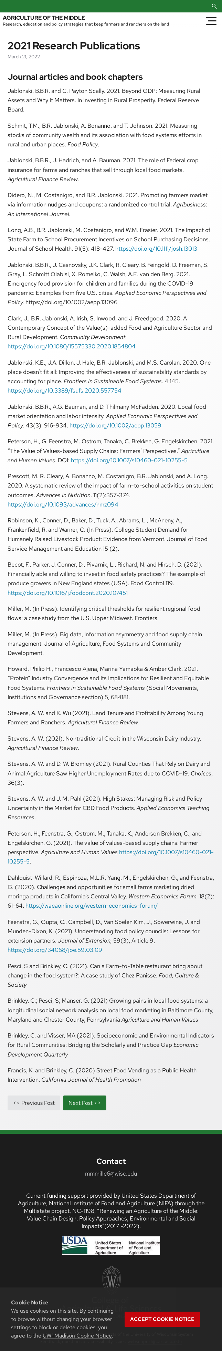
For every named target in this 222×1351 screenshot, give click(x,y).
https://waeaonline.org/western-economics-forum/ (91, 905)
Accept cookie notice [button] (162, 1319)
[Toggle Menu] (211, 21)
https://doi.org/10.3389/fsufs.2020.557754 (64, 390)
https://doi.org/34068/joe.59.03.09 (55, 950)
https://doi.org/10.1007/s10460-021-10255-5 (129, 460)
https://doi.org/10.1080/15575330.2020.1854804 (72, 346)
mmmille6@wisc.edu (111, 1173)
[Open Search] (214, 6)
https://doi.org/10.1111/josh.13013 (156, 248)
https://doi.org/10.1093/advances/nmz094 (63, 504)
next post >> (84, 1103)
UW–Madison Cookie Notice (77, 1335)
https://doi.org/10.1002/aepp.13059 (115, 425)
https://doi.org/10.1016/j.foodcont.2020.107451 (68, 593)
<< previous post (34, 1103)
